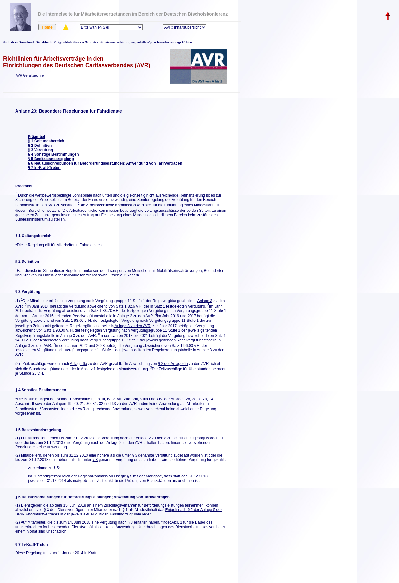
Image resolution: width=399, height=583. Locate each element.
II (92, 399)
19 (69, 403)
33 (114, 403)
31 (95, 403)
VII (119, 399)
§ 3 (134, 455)
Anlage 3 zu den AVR (132, 326)
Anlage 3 (204, 301)
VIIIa (144, 399)
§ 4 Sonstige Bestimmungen (53, 154)
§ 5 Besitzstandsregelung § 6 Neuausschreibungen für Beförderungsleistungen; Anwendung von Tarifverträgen (105, 161)
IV (108, 399)
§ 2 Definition (40, 145)
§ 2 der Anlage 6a (173, 363)
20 (76, 403)
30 (88, 403)
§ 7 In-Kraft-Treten (44, 167)
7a (205, 399)
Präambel (36, 136)
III (103, 399)
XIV (159, 399)
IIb (97, 399)
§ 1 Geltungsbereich (46, 141)
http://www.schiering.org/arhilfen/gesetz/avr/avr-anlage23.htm (146, 42)
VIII (135, 399)
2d (188, 399)
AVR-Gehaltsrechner (30, 75)
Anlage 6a (78, 363)
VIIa (127, 399)
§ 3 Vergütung (40, 150)
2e (194, 399)
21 (82, 403)
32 (101, 403)
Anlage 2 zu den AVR (153, 438)
